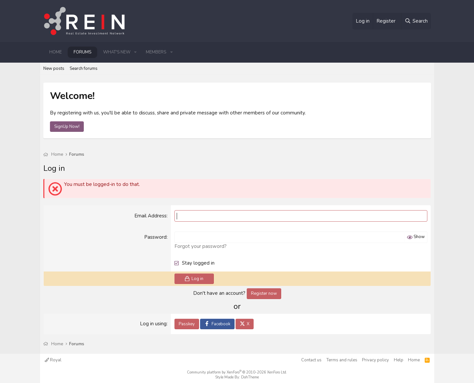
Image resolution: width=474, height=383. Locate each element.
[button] (135, 52)
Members (156, 52)
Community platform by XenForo (237, 372)
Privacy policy (375, 360)
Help (398, 360)
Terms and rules (342, 360)
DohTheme (250, 377)
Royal (53, 360)
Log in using (153, 323)
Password (155, 237)
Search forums (84, 68)
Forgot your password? (200, 246)
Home (55, 52)
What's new (116, 52)
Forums (82, 52)
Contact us (311, 360)
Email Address (150, 215)
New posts (53, 68)
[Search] (416, 21)
